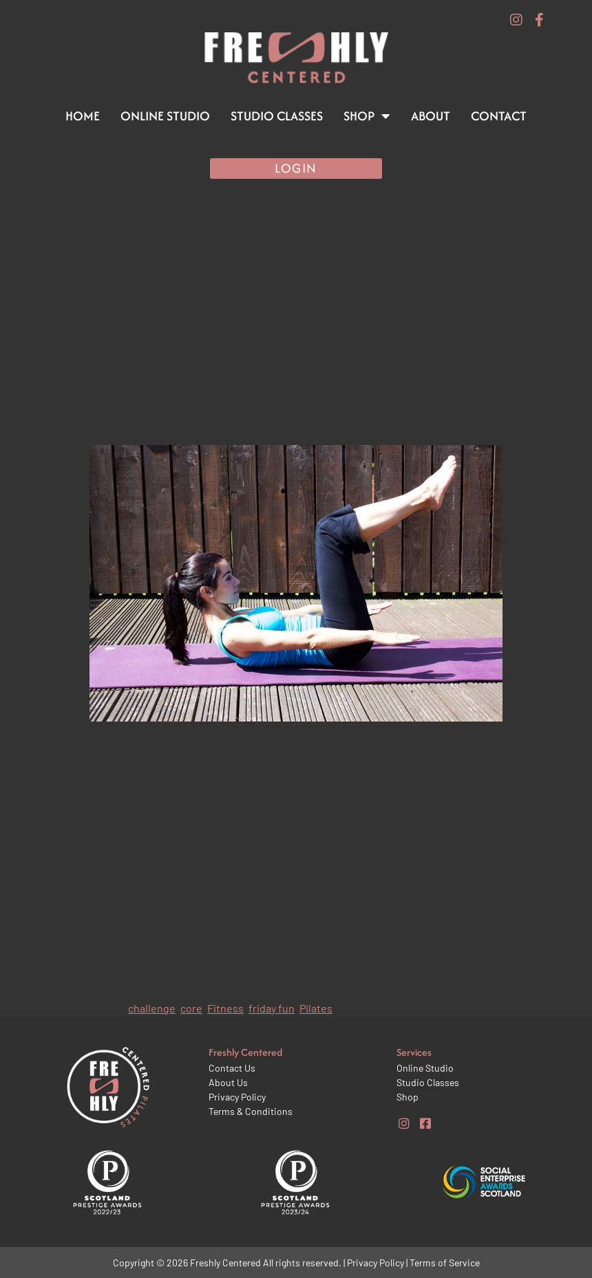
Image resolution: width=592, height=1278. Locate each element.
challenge (152, 1008)
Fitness (225, 1008)
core (191, 1008)
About (430, 116)
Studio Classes (277, 116)
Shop (366, 116)
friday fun (272, 1008)
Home (82, 116)
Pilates (315, 1008)
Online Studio (165, 116)
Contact (499, 116)
